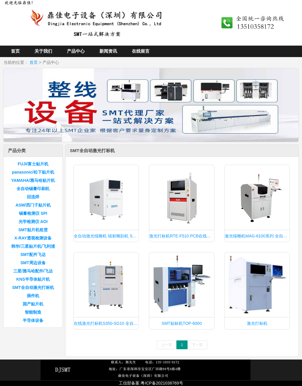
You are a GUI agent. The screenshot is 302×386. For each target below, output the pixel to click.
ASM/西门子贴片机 (33, 205)
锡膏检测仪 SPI (33, 213)
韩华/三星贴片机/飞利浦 (33, 246)
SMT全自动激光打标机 (33, 287)
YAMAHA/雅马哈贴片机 (33, 180)
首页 (15, 51)
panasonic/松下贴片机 (33, 172)
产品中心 (76, 51)
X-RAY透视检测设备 (33, 238)
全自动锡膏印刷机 (33, 188)
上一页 (166, 345)
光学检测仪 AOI (33, 221)
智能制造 (33, 312)
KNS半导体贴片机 (33, 279)
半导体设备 (33, 320)
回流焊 (33, 196)
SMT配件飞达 (33, 254)
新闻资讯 (108, 51)
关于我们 (43, 51)
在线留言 (141, 51)
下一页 (197, 345)
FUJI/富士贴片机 (33, 164)
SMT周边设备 (33, 262)
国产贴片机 (33, 304)
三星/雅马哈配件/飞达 (33, 271)
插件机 (33, 295)
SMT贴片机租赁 (33, 229)
